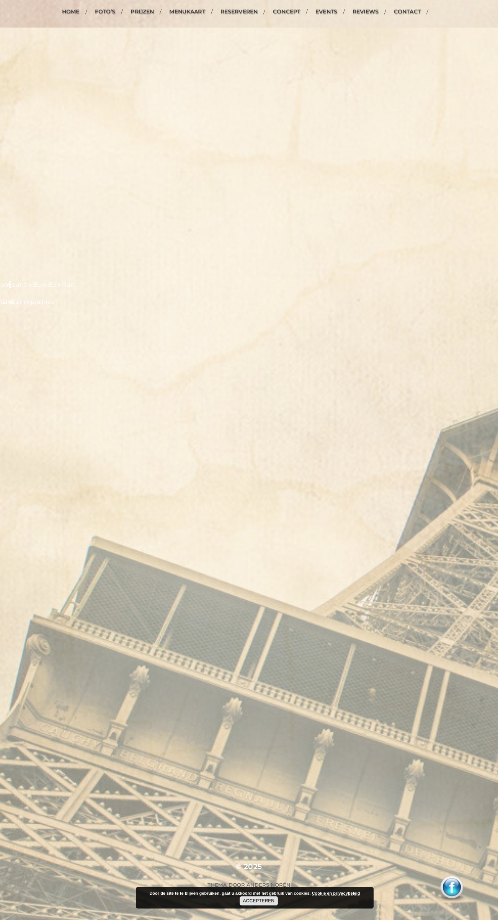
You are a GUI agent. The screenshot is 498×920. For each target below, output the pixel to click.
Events (326, 11)
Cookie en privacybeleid (336, 893)
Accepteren (258, 901)
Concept (286, 11)
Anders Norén (269, 885)
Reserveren (239, 11)
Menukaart (187, 11)
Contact (407, 11)
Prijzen (142, 11)
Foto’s (105, 11)
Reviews (366, 11)
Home (71, 11)
